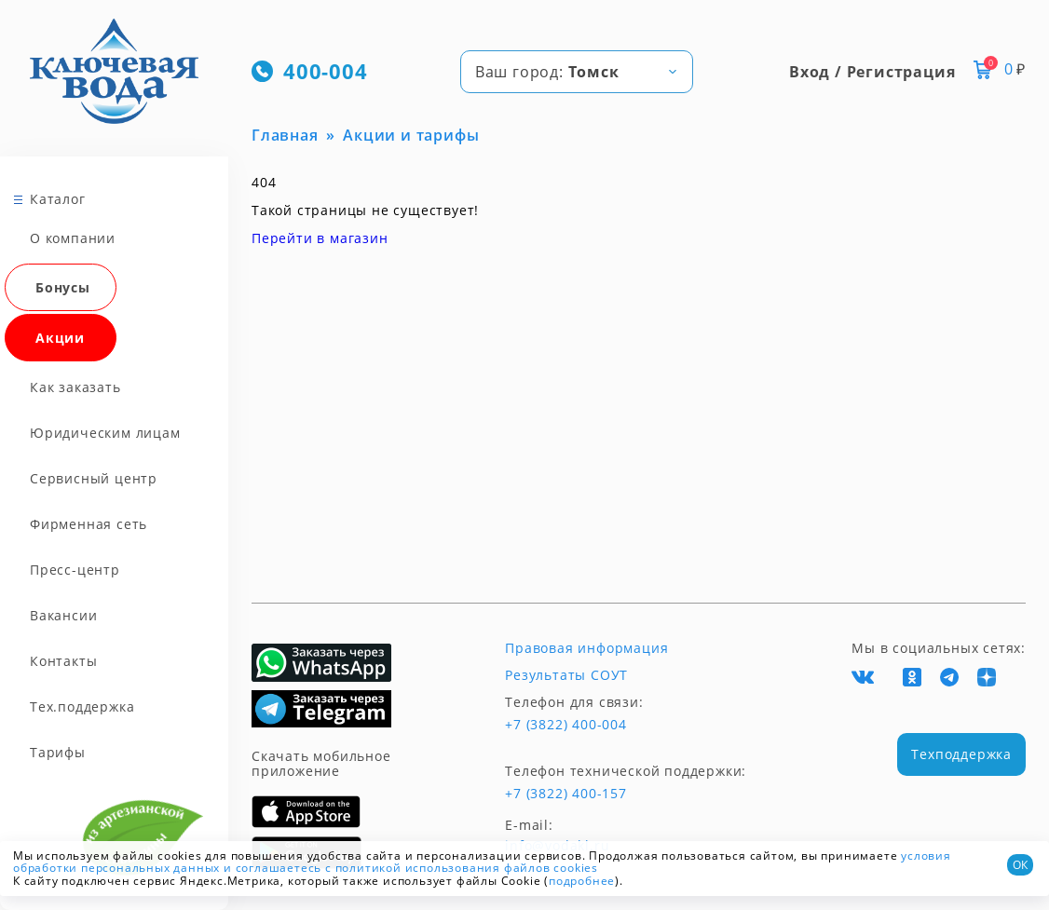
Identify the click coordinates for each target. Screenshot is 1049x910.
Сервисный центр (93, 478)
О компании (73, 238)
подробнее (582, 881)
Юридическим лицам (105, 432)
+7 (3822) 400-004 (566, 724)
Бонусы (62, 287)
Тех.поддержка (82, 706)
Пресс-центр (75, 569)
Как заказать (75, 387)
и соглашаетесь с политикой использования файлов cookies (411, 868)
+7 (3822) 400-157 (566, 793)
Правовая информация (586, 648)
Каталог (58, 199)
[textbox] (576, 71)
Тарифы (58, 752)
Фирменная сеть (88, 524)
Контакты (63, 661)
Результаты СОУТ (566, 675)
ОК (1020, 865)
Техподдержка (961, 754)
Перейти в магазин (320, 238)
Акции (60, 337)
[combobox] (576, 71)
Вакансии (63, 615)
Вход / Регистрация (872, 71)
